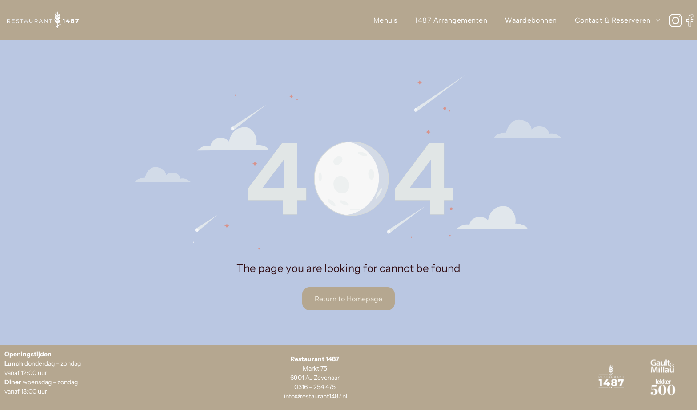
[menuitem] (386, 20)
